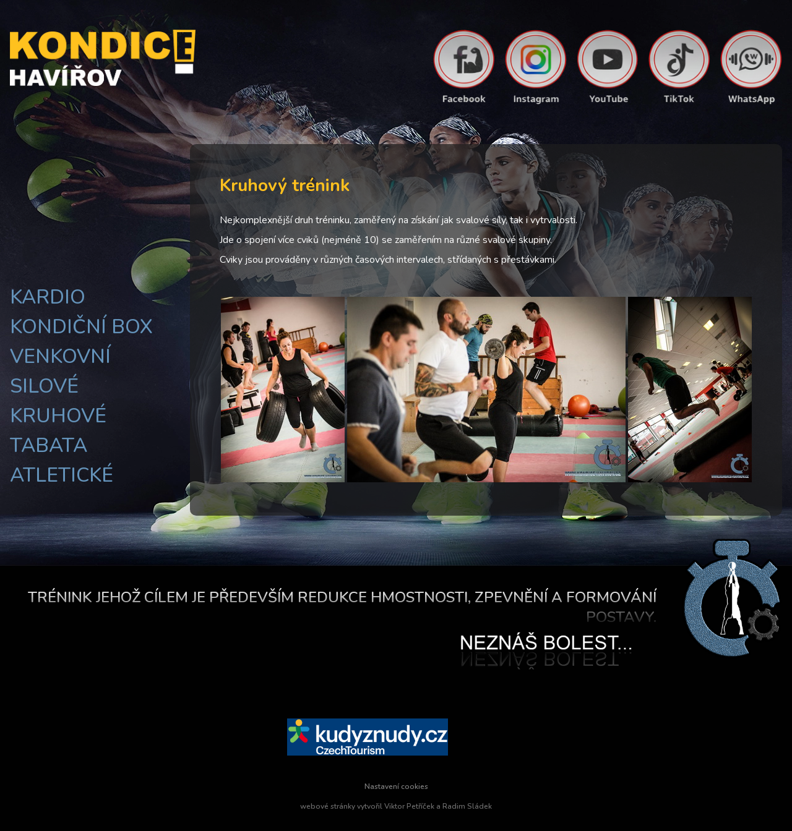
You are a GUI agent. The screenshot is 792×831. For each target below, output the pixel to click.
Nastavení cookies (396, 786)
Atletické (61, 475)
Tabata (48, 445)
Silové (44, 386)
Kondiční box (81, 326)
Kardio (47, 297)
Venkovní (60, 356)
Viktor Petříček (409, 806)
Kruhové (58, 416)
